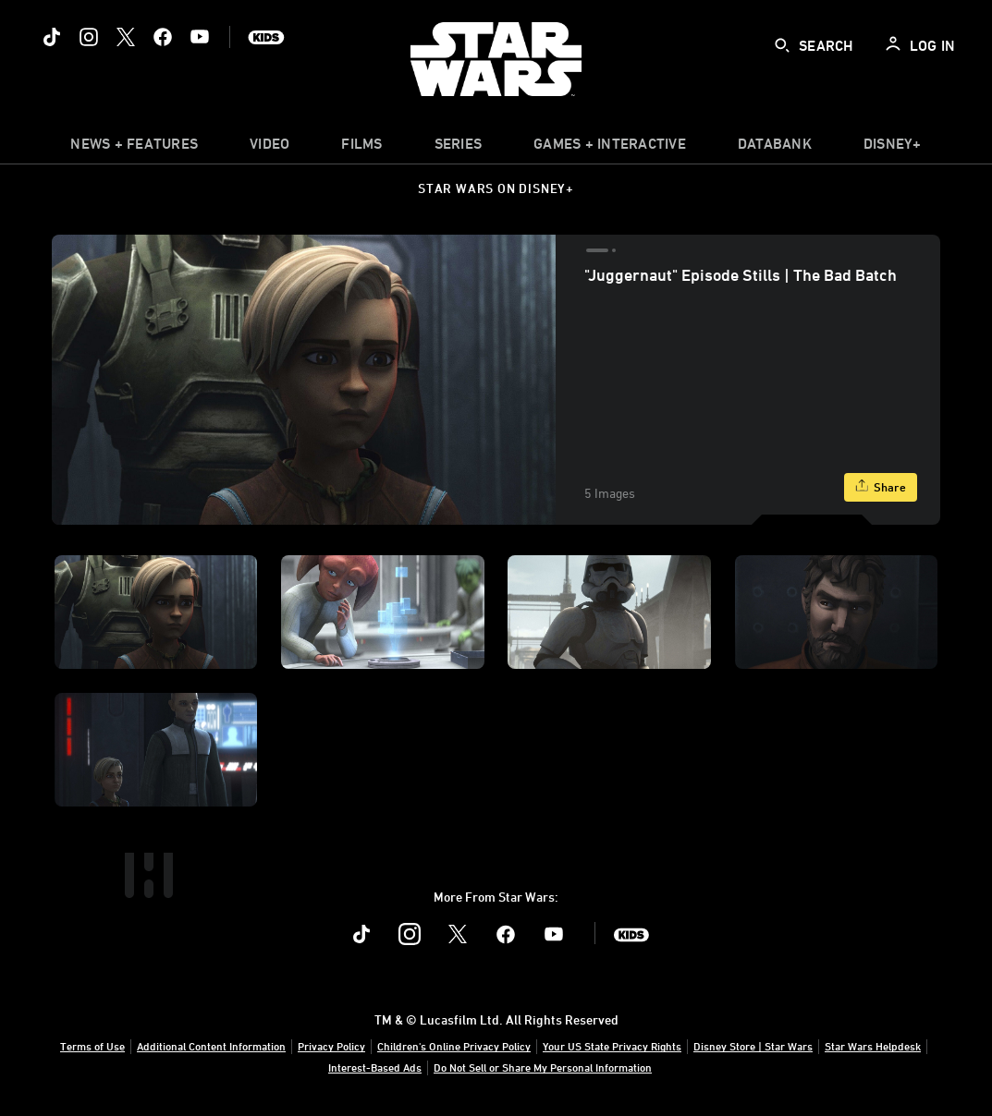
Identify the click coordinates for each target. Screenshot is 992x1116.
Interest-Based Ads (375, 1067)
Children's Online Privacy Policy (454, 1045)
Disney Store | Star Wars (753, 1045)
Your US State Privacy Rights (612, 1045)
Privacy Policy (331, 1045)
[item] (134, 147)
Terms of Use (92, 1045)
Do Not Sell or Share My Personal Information (543, 1067)
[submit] (782, 45)
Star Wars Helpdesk (873, 1045)
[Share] (880, 487)
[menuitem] (269, 147)
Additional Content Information (211, 1045)
